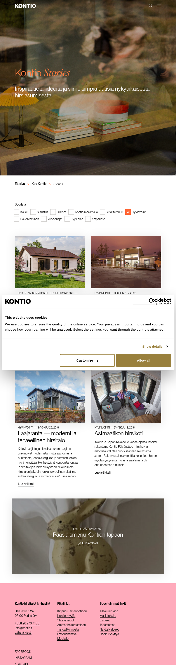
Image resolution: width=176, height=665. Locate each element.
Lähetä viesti (23, 632)
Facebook (23, 651)
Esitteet (105, 620)
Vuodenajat (55, 219)
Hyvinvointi (139, 212)
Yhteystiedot (65, 620)
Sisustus (42, 212)
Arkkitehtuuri (114, 212)
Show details (152, 346)
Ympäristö (98, 219)
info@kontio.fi (23, 628)
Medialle (63, 638)
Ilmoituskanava (67, 634)
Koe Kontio (39, 183)
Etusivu (20, 183)
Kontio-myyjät (66, 615)
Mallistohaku (108, 615)
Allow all (143, 360)
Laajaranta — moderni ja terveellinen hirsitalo (47, 436)
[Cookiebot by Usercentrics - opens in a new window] (152, 301)
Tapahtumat (107, 625)
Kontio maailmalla (86, 212)
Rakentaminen (29, 219)
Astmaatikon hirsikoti (118, 433)
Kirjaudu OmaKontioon (72, 611)
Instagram (23, 657)
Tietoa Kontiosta (68, 629)
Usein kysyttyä (109, 634)
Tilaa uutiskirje (109, 611)
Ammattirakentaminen (71, 625)
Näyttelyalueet (109, 629)
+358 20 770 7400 (27, 623)
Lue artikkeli (26, 484)
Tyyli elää (77, 219)
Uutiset (61, 212)
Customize (87, 360)
